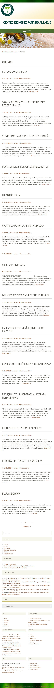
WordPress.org (34, 667)
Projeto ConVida (8, 553)
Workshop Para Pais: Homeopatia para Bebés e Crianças (23, 103)
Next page (26, 526)
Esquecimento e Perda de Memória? (22, 428)
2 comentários (24, 173)
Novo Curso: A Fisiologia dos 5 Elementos (25, 166)
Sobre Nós (6, 620)
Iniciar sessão (33, 662)
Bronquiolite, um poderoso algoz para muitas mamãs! (24, 396)
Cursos (6, 546)
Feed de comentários (35, 665)
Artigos (6, 544)
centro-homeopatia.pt (8, 671)
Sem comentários (25, 78)
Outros (6, 551)
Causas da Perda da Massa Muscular (23, 225)
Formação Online (12, 195)
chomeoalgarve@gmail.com (11, 667)
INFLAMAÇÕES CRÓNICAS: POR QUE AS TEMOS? (26, 295)
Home (5, 618)
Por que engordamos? (14, 71)
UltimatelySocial (42, 685)
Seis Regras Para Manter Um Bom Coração (26, 136)
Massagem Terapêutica (10, 550)
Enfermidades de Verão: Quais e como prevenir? (23, 329)
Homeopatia (7, 548)
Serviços (6, 622)
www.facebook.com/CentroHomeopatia (12, 669)
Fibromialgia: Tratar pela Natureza (22, 460)
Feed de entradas (34, 664)
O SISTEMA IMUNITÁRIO (14, 264)
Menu (28, 30)
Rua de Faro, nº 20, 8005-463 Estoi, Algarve (13, 665)
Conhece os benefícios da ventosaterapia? (26, 363)
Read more (33, 91)
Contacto (6, 625)
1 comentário (24, 468)
